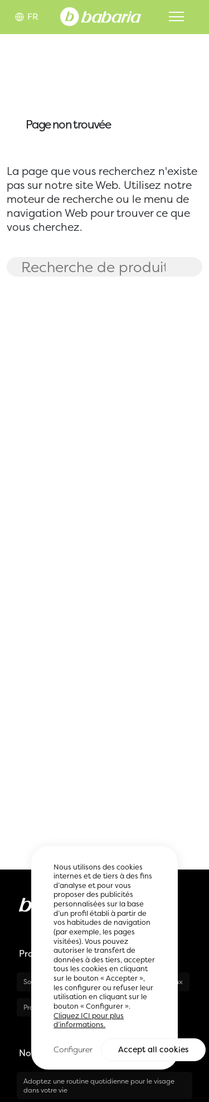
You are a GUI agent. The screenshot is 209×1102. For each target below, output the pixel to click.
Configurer (73, 1050)
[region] (104, 959)
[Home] (100, 16)
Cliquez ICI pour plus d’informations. (89, 1021)
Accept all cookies (153, 1050)
